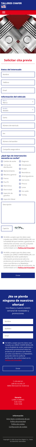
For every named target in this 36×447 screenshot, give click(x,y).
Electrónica (6, 186)
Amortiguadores (26, 176)
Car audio (24, 191)
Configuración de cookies (18, 427)
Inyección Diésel (8, 199)
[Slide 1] (18, 50)
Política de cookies (18, 424)
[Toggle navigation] (3, 12)
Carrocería (24, 180)
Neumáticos (24, 172)
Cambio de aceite (8, 161)
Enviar (18, 275)
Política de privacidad (18, 421)
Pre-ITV (5, 182)
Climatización (25, 165)
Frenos (5, 178)
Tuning (23, 195)
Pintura (23, 184)
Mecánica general (8, 175)
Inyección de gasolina (7, 194)
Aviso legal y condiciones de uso (18, 419)
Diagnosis (24, 161)
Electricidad (6, 190)
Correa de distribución (6, 166)
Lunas (22, 187)
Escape (23, 169)
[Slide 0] (17, 50)
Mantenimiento (8, 171)
